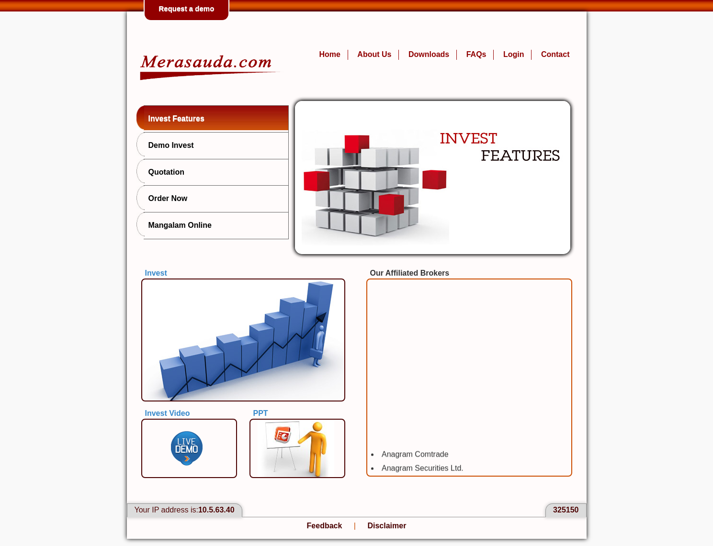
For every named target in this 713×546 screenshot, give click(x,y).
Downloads (428, 54)
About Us (374, 54)
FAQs (476, 54)
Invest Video (167, 413)
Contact (555, 54)
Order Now (166, 198)
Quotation (164, 171)
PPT (260, 413)
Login (513, 54)
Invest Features (174, 118)
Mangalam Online (178, 224)
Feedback (324, 526)
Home (329, 54)
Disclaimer (386, 526)
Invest (156, 273)
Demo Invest (169, 144)
